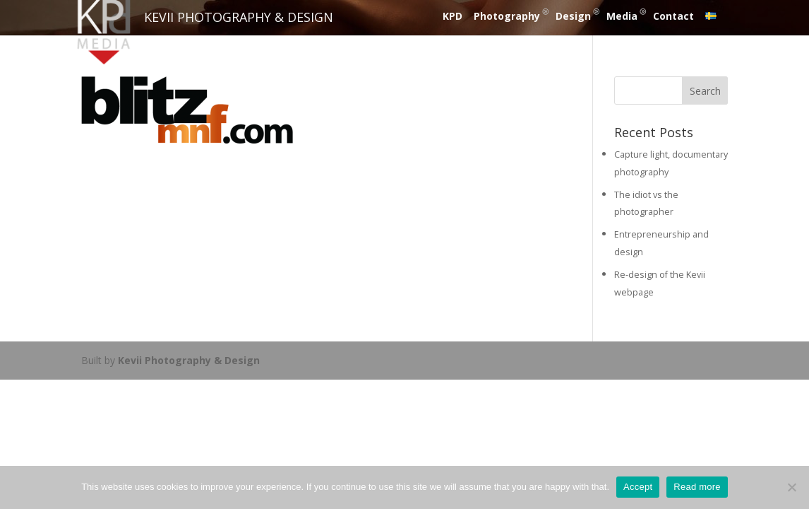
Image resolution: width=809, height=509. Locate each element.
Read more (697, 486)
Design (573, 16)
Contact (673, 16)
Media (621, 16)
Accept (637, 486)
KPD (452, 16)
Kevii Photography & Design (189, 360)
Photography (507, 16)
